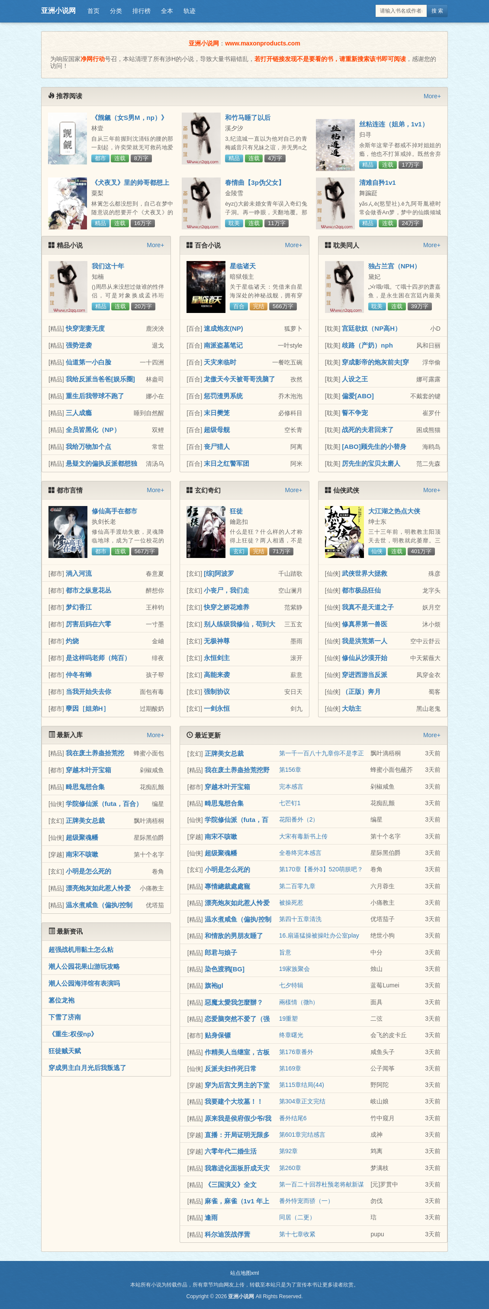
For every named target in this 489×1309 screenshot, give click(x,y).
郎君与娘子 (221, 952)
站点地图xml (244, 1273)
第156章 (290, 769)
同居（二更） (297, 1217)
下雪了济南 (64, 1017)
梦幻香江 (79, 607)
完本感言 (291, 786)
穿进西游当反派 (364, 674)
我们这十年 (108, 266)
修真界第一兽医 (364, 624)
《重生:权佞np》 (72, 1034)
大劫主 (351, 708)
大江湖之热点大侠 (394, 511)
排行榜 (141, 10)
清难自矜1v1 (377, 182)
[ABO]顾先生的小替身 (374, 446)
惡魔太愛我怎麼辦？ (234, 1002)
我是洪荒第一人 (364, 641)
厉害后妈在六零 (88, 624)
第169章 (290, 1068)
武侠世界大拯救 (364, 573)
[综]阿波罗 (219, 573)
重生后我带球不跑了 (95, 396)
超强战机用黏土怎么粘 (80, 949)
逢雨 (211, 1217)
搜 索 (437, 11)
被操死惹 (291, 902)
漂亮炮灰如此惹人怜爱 (98, 888)
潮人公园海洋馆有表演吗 (84, 983)
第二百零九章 (297, 886)
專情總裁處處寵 (227, 886)
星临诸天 (243, 266)
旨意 (285, 952)
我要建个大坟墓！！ (234, 1101)
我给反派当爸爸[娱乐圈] (100, 379)
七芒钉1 (290, 803)
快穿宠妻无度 (85, 328)
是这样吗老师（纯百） (98, 657)
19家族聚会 (294, 968)
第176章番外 (296, 1051)
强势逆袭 (79, 345)
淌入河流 (79, 573)
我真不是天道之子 (368, 607)
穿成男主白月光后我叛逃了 (87, 1067)
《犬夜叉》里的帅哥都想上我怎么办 (130, 186)
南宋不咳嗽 (82, 854)
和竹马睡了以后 (247, 117)
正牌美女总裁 (85, 820)
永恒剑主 (217, 657)
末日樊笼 (217, 412)
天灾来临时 (220, 362)
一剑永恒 (217, 708)
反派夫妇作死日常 (231, 1068)
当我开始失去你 (88, 691)
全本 (167, 10)
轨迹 (189, 10)
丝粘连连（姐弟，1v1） (393, 124)
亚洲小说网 (58, 10)
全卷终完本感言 (300, 852)
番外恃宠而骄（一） (306, 1200)
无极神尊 (217, 641)
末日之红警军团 (226, 463)
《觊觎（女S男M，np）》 (129, 117)
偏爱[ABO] (357, 396)
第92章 (288, 1151)
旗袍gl (214, 985)
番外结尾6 (293, 1118)
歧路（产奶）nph (367, 345)
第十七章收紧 (297, 1234)
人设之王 (355, 379)
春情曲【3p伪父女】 (255, 182)
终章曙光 (291, 1035)
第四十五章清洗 (300, 919)
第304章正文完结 (302, 1101)
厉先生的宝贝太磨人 (371, 463)
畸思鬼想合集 (85, 786)
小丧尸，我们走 (226, 590)
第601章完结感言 (302, 1134)
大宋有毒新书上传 (303, 836)
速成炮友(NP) (223, 328)
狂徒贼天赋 (64, 1050)
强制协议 (217, 691)
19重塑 (288, 1018)
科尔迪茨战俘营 (227, 1234)
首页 (93, 10)
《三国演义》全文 (231, 1184)
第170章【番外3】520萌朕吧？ (321, 869)
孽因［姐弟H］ (87, 708)
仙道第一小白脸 (88, 362)
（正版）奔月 (361, 691)
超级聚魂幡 (82, 837)
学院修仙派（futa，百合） (104, 803)
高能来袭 (217, 674)
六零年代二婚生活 (231, 1151)
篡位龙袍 (61, 1000)
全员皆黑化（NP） (93, 429)
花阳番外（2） (299, 819)
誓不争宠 (355, 412)
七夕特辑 (291, 985)
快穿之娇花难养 (226, 607)
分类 (116, 10)
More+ (432, 96)
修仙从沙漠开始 (364, 657)
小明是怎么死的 (88, 871)
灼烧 (72, 641)
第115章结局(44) (301, 1084)
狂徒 (236, 511)
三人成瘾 (79, 412)
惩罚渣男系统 (223, 396)
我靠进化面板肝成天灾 (237, 1168)
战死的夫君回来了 (368, 429)
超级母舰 (217, 429)
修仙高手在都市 (114, 511)
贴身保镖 (218, 1035)
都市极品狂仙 (361, 590)
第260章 (290, 1167)
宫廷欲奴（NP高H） (371, 328)
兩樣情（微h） (299, 1002)
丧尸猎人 (217, 446)
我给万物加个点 (88, 446)
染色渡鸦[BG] (225, 969)
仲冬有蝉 (79, 674)
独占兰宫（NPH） (394, 266)
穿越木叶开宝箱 (88, 770)
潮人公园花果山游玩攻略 (84, 966)
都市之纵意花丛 (88, 590)
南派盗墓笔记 (223, 345)
